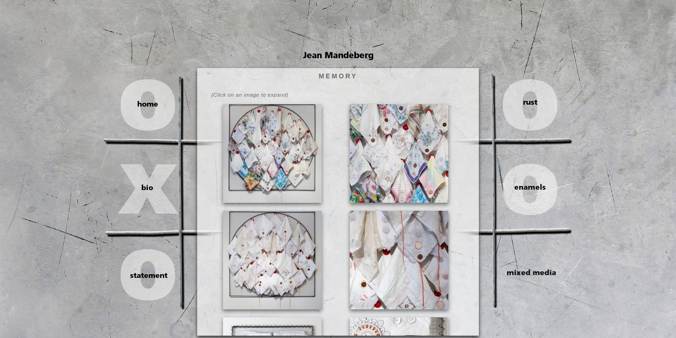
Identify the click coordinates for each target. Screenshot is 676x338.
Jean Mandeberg (338, 56)
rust (524, 102)
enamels (524, 187)
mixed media (524, 272)
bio (152, 187)
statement (153, 275)
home (152, 104)
